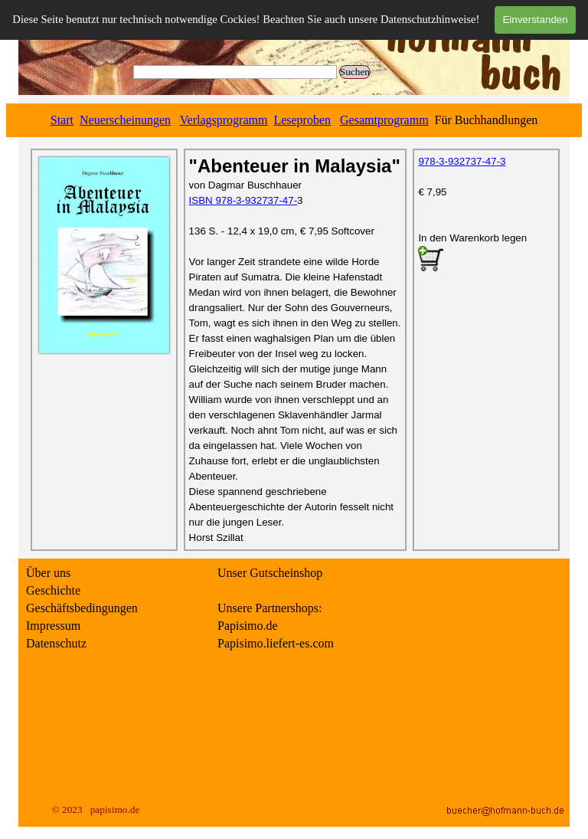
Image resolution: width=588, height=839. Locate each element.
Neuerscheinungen (125, 119)
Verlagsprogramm (224, 119)
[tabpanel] (294, 120)
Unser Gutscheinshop (269, 572)
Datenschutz (56, 643)
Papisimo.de (247, 625)
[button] (430, 260)
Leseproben (302, 119)
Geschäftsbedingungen (82, 608)
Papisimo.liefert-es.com (275, 643)
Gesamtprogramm (384, 119)
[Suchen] (235, 72)
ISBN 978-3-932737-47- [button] (243, 200)
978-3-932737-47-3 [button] (461, 161)
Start (62, 119)
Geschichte (53, 590)
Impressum (53, 625)
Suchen (355, 71)
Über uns (48, 572)
